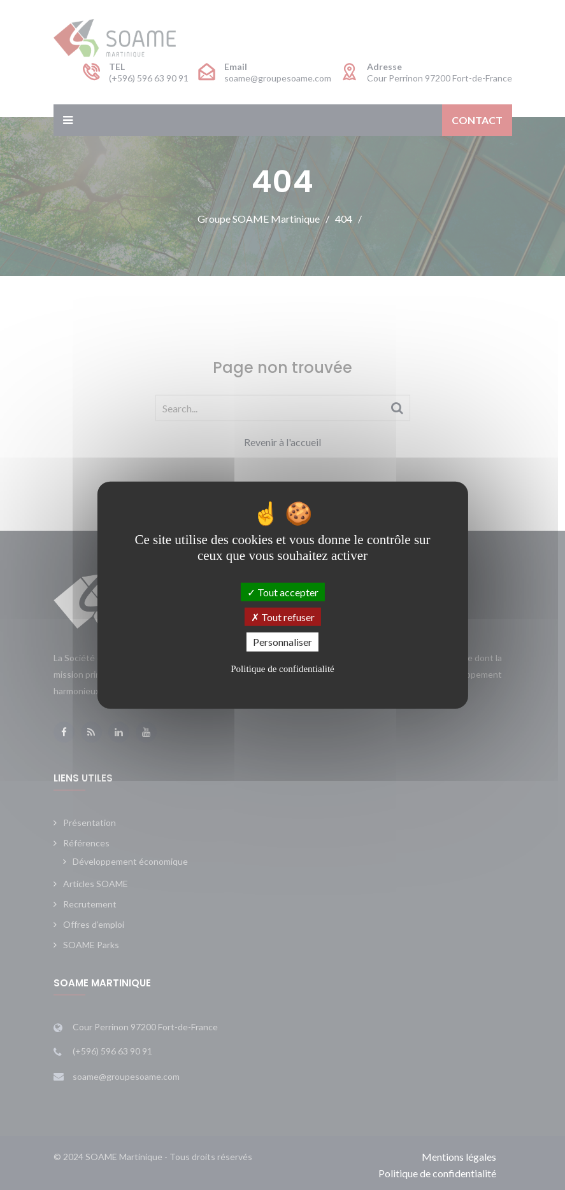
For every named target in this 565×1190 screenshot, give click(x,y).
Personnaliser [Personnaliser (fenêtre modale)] (282, 642)
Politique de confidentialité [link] (282, 668)
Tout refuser (283, 617)
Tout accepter (282, 592)
